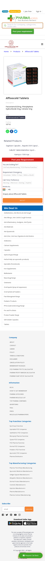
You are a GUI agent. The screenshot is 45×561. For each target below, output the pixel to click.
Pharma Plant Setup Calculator (21, 376)
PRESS (12, 411)
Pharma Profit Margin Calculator (22, 372)
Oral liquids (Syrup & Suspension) (15, 287)
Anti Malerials (8, 227)
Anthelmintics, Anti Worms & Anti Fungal (17, 213)
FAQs (11, 408)
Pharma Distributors (16, 456)
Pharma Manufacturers (17, 491)
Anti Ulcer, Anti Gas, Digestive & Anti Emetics (19, 236)
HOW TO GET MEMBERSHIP (18, 391)
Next (23, 200)
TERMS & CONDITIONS (17, 356)
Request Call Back (31, 555)
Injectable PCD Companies (18, 429)
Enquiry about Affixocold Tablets (22, 194)
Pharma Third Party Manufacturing (21, 468)
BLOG (11, 387)
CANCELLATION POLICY (17, 362)
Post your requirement (22, 31)
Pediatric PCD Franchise (17, 450)
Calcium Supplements (11, 245)
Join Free (27, 11)
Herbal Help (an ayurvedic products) (16, 259)
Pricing (5, 11)
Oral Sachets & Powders (12, 292)
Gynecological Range (11, 255)
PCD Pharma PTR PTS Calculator (21, 369)
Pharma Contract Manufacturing (20, 495)
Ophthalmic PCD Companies (19, 433)
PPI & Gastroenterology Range (14, 306)
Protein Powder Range (11, 315)
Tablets (6, 324)
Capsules (7, 250)
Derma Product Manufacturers (20, 481)
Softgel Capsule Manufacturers (19, 475)
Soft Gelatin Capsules (11, 320)
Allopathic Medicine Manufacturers (21, 478)
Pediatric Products (10, 301)
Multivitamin (8, 273)
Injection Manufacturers (17, 488)
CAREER (12, 349)
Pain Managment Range (12, 297)
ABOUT (12, 342)
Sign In (38, 11)
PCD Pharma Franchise (17, 443)
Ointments (7, 283)
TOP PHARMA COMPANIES (18, 401)
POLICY (12, 352)
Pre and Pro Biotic (10, 310)
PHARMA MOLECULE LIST (18, 397)
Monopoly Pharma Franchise (19, 436)
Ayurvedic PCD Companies (18, 453)
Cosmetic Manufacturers (18, 485)
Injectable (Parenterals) (12, 264)
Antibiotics (7, 241)
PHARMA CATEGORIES (17, 394)
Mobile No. (6, 186)
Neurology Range (10, 278)
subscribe (29, 509)
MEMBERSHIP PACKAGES (17, 366)
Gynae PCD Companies (17, 439)
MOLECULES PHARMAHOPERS (19, 414)
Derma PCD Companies (17, 446)
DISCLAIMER (13, 359)
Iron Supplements (10, 269)
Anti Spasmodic (9, 231)
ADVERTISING (14, 404)
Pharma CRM (15, 11)
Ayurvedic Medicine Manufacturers (21, 471)
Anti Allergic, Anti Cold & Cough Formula (17, 218)
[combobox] (22, 25)
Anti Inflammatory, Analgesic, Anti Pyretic (18, 222)
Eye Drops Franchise (16, 426)
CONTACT (13, 345)
